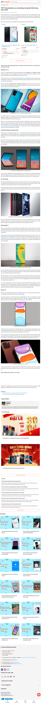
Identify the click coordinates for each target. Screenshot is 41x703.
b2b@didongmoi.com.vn (16, 663)
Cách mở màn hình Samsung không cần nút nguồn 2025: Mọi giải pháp (14, 486)
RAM (17, 141)
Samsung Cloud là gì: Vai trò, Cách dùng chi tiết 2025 (11, 503)
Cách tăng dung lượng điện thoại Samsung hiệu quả (11, 480)
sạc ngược (17, 127)
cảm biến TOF (12, 336)
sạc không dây (11, 127)
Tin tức (7, 4)
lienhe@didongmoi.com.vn (8, 694)
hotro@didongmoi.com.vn (14, 661)
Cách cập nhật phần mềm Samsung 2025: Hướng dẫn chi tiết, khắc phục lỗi (9, 596)
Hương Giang (8, 401)
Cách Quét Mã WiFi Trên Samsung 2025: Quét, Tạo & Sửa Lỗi (30, 574)
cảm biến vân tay (5, 330)
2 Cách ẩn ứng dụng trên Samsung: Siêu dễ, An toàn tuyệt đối (12, 492)
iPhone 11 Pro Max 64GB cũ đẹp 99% (29, 45)
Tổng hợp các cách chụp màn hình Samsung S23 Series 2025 (10, 639)
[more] (38, 694)
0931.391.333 (6, 651)
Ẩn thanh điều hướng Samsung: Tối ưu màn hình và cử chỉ (31, 596)
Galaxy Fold (33, 132)
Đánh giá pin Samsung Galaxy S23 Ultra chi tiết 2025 (31, 617)
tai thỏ (2, 189)
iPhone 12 (21, 292)
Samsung (16, 79)
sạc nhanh (5, 127)
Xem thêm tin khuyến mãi (20, 474)
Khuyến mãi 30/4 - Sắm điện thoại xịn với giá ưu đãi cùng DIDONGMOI (16, 437)
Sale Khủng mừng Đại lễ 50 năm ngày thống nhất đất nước (14, 467)
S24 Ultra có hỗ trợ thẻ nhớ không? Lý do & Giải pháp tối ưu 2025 (31, 639)
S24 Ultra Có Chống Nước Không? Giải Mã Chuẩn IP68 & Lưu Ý (9, 617)
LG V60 (20, 181)
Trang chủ (3, 4)
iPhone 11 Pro (26, 297)
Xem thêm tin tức (20, 509)
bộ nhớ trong (24, 141)
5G (25, 282)
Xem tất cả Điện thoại (20, 60)
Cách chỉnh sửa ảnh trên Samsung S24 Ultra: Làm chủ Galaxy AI (13, 497)
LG (14, 187)
